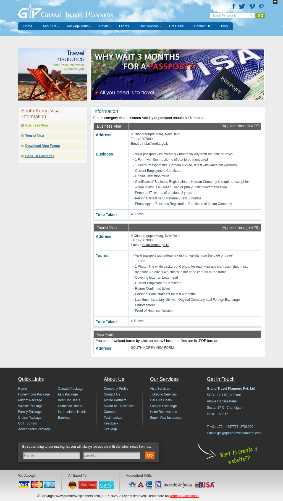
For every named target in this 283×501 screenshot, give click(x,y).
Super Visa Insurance (166, 418)
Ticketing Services (163, 394)
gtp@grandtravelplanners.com (239, 433)
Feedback (111, 423)
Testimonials (113, 418)
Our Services (148, 26)
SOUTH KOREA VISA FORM (152, 348)
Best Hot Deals (69, 400)
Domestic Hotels (70, 406)
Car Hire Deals (161, 400)
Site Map (110, 429)
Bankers (64, 418)
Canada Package (70, 389)
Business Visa (36, 125)
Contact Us (202, 26)
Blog (224, 26)
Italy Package (68, 394)
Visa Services (160, 389)
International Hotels (72, 412)
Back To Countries (39, 156)
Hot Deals (176, 26)
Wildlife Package (30, 406)
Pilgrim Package (30, 400)
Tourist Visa (34, 136)
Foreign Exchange (163, 406)
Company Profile (116, 389)
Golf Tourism (27, 423)
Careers (110, 412)
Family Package (30, 412)
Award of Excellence (119, 406)
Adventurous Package (34, 429)
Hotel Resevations (163, 412)
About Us (49, 26)
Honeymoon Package (34, 394)
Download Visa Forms (42, 146)
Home (27, 26)
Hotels (104, 26)
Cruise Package (30, 418)
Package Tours (78, 26)
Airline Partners (115, 400)
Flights (124, 26)
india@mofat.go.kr (155, 144)
